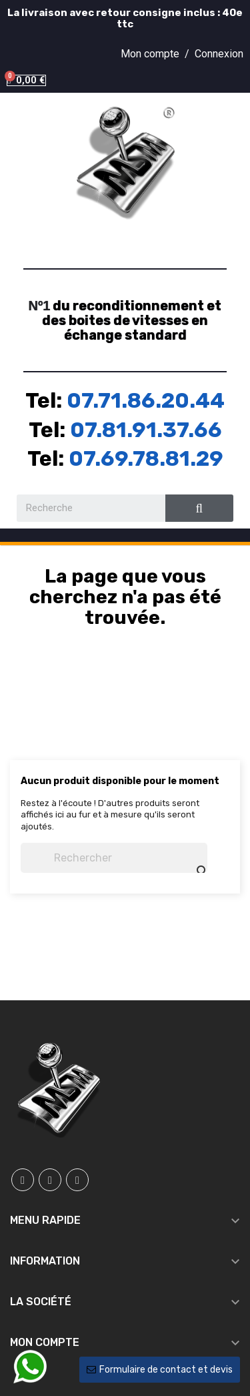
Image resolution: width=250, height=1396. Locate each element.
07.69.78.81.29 (146, 458)
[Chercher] (114, 858)
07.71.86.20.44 (146, 400)
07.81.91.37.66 (146, 429)
